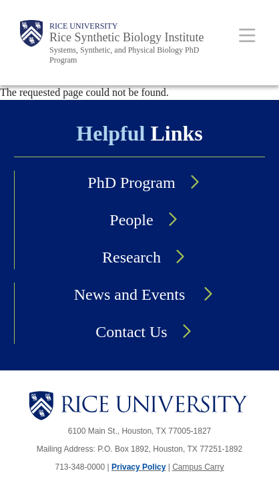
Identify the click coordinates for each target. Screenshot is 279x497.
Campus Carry (198, 467)
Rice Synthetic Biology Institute (126, 37)
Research (131, 257)
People (131, 220)
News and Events (132, 294)
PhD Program (131, 182)
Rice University (83, 26)
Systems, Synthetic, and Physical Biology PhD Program (124, 55)
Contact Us (131, 331)
